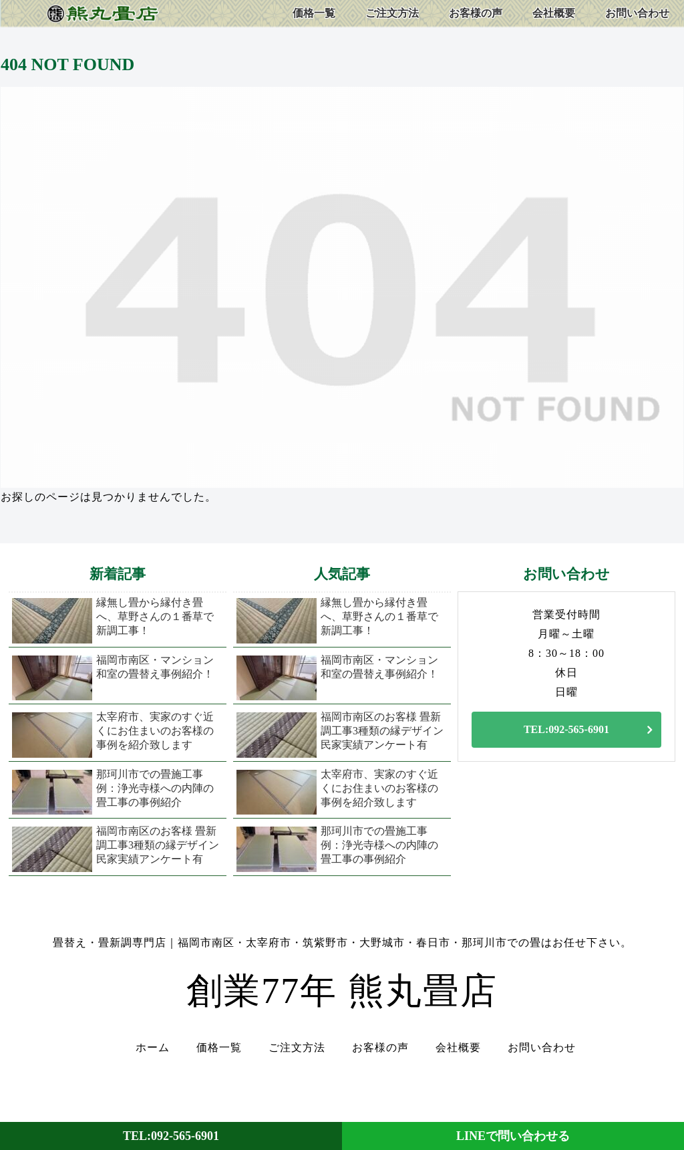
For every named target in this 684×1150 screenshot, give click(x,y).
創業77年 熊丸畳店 (342, 991)
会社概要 (458, 1047)
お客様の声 (380, 1047)
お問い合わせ (542, 1047)
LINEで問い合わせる (513, 1136)
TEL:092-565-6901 (566, 729)
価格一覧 (219, 1047)
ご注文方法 (297, 1047)
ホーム (153, 1047)
